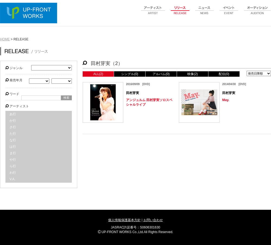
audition (257, 13)
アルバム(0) (161, 74)
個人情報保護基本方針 (124, 220)
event (229, 13)
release (180, 13)
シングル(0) (129, 74)
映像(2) (192, 74)
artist (153, 13)
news (204, 13)
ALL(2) (98, 74)
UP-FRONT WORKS (30, 13)
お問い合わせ (153, 220)
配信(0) (224, 74)
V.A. (12, 179)
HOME (5, 39)
